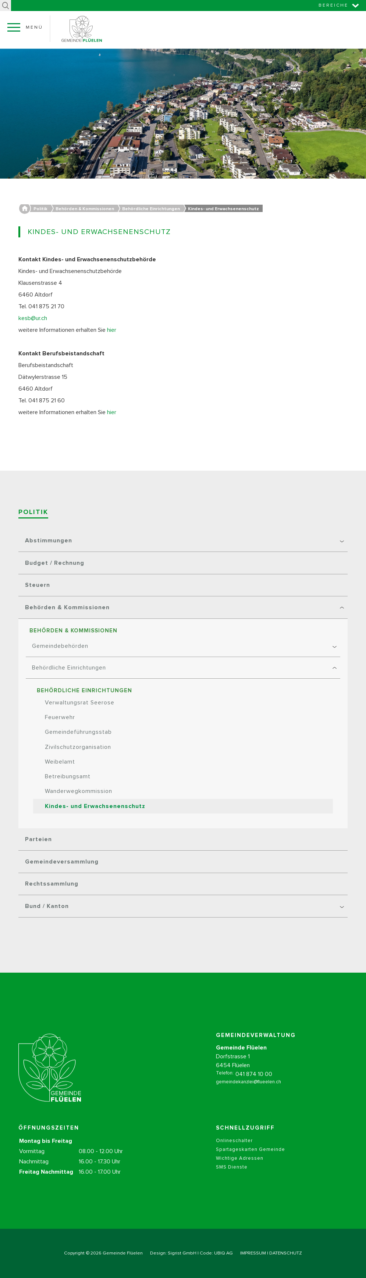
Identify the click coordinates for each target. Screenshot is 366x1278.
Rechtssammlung (51, 884)
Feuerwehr (60, 717)
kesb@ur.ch (32, 318)
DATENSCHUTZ (285, 1253)
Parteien (38, 839)
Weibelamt (60, 762)
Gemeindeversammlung (62, 862)
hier (112, 330)
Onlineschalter (234, 1148)
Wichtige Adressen (239, 1165)
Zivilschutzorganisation (78, 747)
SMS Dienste (232, 1174)
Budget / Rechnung (54, 563)
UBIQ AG (223, 1253)
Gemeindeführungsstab (78, 732)
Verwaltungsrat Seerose (79, 703)
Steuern (37, 585)
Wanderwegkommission (78, 791)
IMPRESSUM (253, 1253)
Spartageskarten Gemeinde (250, 1157)
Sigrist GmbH (182, 1253)
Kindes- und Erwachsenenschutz (95, 806)
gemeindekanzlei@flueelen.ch (248, 1089)
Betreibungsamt (67, 776)
